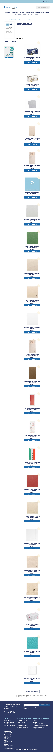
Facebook (5, 711)
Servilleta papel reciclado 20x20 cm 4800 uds (32, 598)
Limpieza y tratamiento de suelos (40, 725)
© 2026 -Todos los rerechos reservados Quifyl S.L (26, 749)
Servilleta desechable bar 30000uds (32, 625)
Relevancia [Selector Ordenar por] (19, 38)
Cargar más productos (32, 691)
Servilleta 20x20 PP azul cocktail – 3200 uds (32, 58)
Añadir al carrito (32, 62)
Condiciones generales (22, 720)
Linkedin (8, 711)
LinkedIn (13, 711)
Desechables (30, 12)
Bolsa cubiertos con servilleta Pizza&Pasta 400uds (32, 463)
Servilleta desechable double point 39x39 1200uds (32, 247)
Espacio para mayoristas (9, 725)
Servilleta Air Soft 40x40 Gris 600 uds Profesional (32, 112)
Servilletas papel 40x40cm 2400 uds (32, 679)
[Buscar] (43, 7)
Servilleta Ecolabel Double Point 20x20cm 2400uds (32, 571)
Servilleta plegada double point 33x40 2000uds (32, 382)
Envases (35, 722)
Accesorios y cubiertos (38, 727)
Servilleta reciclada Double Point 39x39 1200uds (32, 301)
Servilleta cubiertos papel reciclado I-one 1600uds (32, 355)
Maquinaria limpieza (42, 12)
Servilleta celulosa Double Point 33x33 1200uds (32, 490)
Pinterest (10, 711)
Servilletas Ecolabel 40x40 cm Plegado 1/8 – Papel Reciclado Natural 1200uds (32, 140)
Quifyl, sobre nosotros (8, 722)
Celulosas (15, 12)
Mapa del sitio (20, 729)
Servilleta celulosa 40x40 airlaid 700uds (32, 328)
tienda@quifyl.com (8, 748)
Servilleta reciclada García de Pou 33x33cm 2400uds (32, 517)
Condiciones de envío (22, 725)
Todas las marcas (33, 15)
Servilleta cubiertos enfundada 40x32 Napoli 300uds (32, 409)
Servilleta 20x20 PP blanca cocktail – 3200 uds (32, 85)
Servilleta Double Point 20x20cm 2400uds (32, 652)
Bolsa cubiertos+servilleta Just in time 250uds (32, 436)
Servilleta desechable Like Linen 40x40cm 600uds (32, 220)
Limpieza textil (36, 729)
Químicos (7, 12)
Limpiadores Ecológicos (38, 723)
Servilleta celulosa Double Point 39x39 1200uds (32, 544)
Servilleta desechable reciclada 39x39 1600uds (32, 274)
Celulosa (35, 720)
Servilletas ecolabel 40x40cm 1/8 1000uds (32, 166)
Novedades (6, 723)
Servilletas (10, 41)
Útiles (22, 12)
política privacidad (21, 722)
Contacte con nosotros (22, 727)
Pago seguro (20, 723)
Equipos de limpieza (20, 15)
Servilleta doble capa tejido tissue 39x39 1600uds (32, 193)
